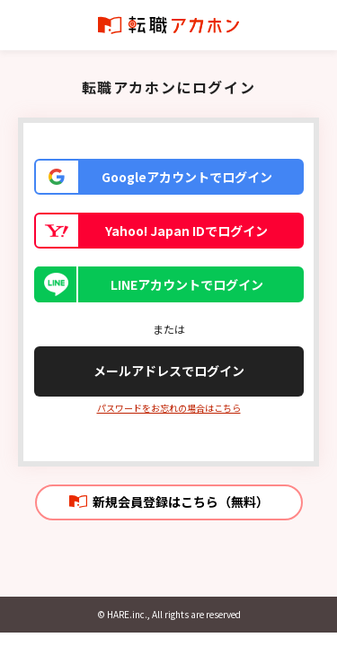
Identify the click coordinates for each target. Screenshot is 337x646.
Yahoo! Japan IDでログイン (186, 231)
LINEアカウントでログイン (187, 284)
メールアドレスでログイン (168, 371)
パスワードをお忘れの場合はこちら (169, 408)
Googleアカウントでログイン (187, 177)
